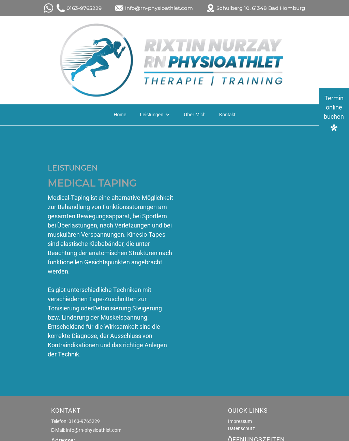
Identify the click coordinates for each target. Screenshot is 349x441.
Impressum (240, 421)
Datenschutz (241, 428)
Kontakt (227, 114)
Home (119, 114)
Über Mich (195, 114)
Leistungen (152, 114)
